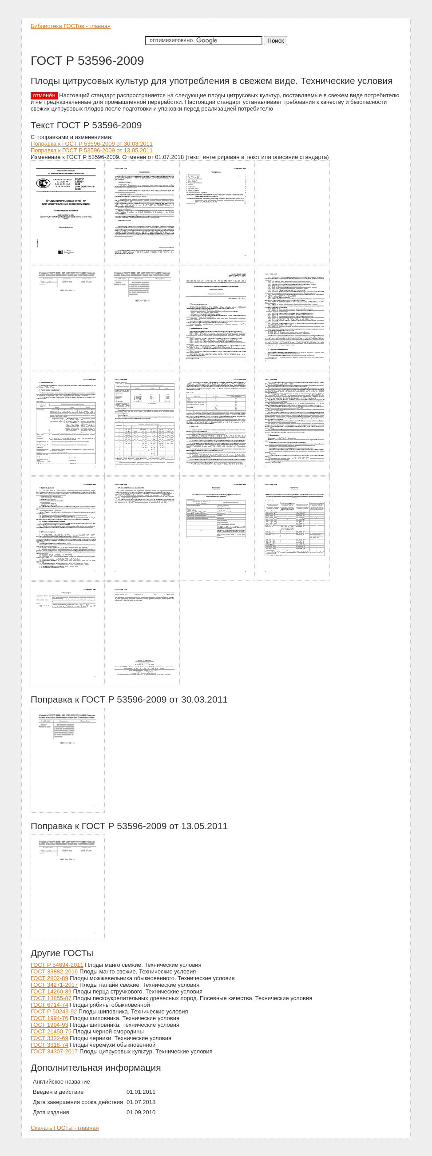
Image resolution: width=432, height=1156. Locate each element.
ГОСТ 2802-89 (49, 978)
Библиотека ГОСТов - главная (71, 26)
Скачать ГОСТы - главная (65, 1127)
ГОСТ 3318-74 (49, 1044)
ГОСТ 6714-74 (49, 1004)
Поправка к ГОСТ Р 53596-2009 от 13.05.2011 (92, 150)
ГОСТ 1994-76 (49, 1018)
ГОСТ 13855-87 (51, 998)
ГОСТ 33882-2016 (54, 971)
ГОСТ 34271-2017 (54, 984)
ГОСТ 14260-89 (51, 991)
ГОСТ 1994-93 (49, 1024)
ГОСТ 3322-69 (49, 1038)
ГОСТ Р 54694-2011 (57, 964)
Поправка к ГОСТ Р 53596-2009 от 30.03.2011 (92, 143)
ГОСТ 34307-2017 (54, 1051)
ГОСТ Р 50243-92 (54, 1011)
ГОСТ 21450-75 (51, 1031)
